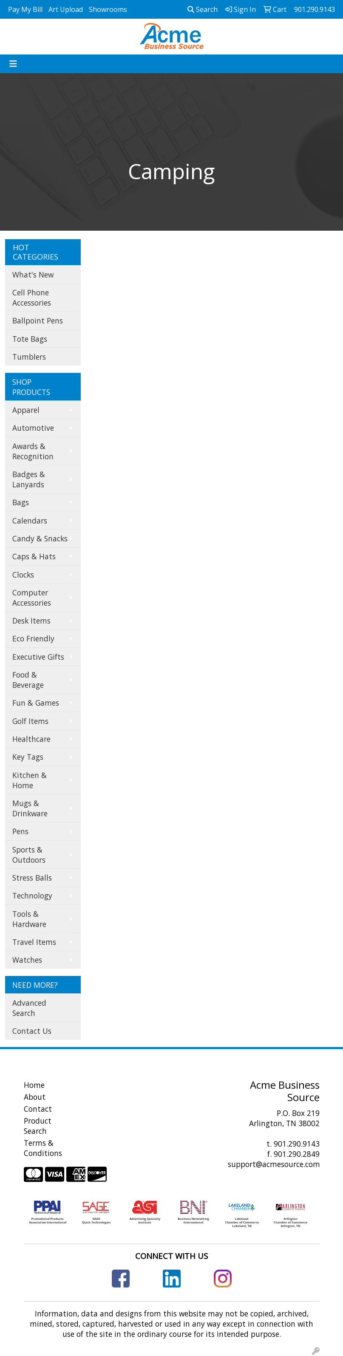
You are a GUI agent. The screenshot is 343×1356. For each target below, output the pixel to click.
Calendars (29, 520)
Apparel (26, 410)
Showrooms (108, 9)
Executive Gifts (38, 657)
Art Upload (65, 9)
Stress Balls (32, 878)
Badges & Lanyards (28, 479)
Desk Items (31, 620)
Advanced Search (29, 1008)
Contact (38, 1109)
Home (34, 1085)
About (34, 1097)
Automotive (33, 428)
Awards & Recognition (33, 451)
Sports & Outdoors (28, 854)
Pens (20, 831)
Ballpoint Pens (37, 320)
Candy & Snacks (40, 538)
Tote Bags (29, 339)
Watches (27, 960)
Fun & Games (35, 703)
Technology (32, 895)
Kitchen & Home (29, 780)
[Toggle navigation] (13, 64)
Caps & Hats (34, 556)
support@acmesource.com (274, 1164)
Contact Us (31, 1031)
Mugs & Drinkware (30, 808)
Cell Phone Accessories (31, 297)
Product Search (37, 1126)
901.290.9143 (297, 1144)
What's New (33, 274)
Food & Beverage (28, 679)
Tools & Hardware (29, 919)
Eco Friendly (33, 638)
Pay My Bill (25, 9)
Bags (20, 502)
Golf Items (30, 721)
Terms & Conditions (43, 1148)
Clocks (23, 574)
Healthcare (31, 739)
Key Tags (27, 757)
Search (202, 9)
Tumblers (29, 357)
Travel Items (34, 942)
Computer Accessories (31, 597)
